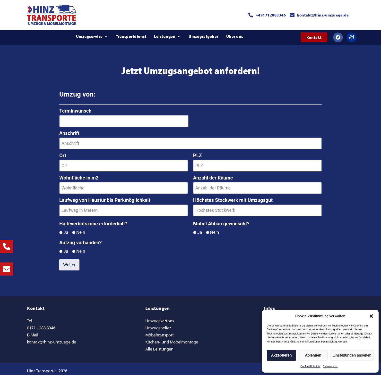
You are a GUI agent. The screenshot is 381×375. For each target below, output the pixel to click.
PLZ (197, 154)
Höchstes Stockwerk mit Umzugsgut (233, 197)
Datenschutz (330, 366)
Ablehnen (314, 355)
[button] (371, 316)
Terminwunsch (75, 110)
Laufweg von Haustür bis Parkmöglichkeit (104, 197)
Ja (65, 229)
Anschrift (69, 132)
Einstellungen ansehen (352, 355)
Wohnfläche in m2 (79, 175)
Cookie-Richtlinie (310, 366)
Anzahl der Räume (213, 175)
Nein (80, 229)
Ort (62, 154)
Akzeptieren (282, 355)
